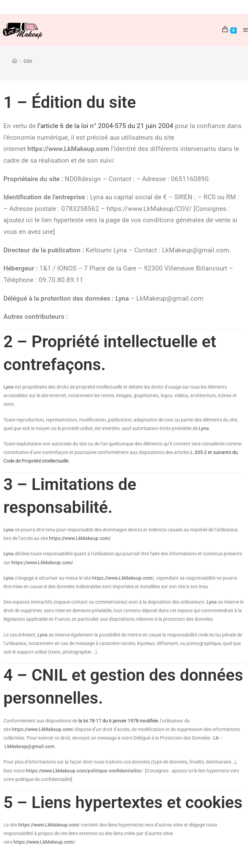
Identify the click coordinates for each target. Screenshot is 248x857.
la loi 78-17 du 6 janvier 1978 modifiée (118, 720)
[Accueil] (14, 61)
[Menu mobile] (243, 30)
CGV (28, 61)
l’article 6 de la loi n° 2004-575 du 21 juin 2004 (105, 126)
